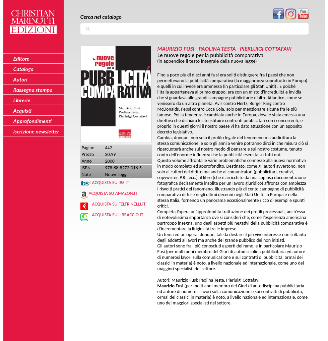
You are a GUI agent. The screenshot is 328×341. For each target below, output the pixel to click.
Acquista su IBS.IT (110, 182)
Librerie (21, 100)
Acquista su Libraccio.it (117, 215)
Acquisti (22, 110)
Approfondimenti (32, 121)
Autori (20, 79)
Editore (21, 58)
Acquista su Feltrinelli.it (119, 204)
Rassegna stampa (33, 90)
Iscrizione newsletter (36, 131)
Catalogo (23, 69)
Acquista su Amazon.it (113, 193)
